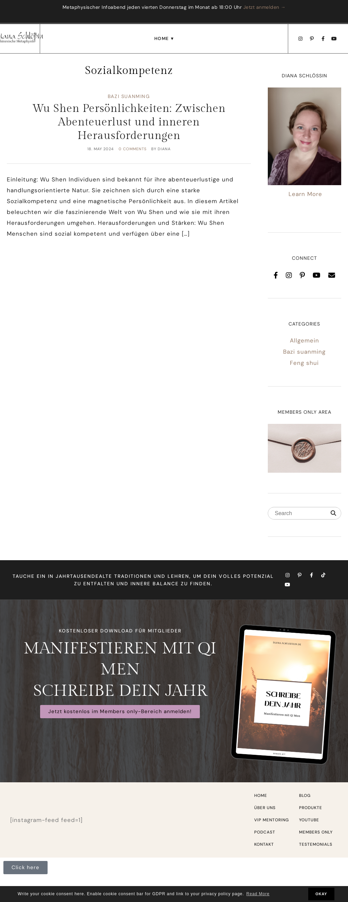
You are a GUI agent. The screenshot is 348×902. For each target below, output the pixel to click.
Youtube (309, 820)
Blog (305, 795)
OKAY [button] (321, 894)
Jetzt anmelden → (264, 7)
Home (161, 38)
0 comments (132, 148)
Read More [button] (257, 893)
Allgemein (304, 340)
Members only (316, 832)
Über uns (265, 807)
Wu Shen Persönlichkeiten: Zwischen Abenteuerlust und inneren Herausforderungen (129, 122)
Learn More (305, 194)
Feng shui (304, 363)
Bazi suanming (129, 96)
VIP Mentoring (271, 820)
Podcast (264, 832)
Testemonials (315, 844)
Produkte (310, 807)
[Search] (333, 513)
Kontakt (264, 844)
